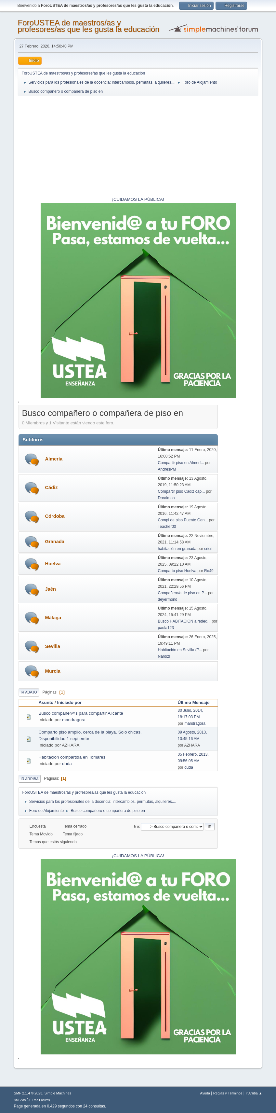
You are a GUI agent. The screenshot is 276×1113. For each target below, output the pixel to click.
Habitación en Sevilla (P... (180, 650)
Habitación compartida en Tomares (71, 757)
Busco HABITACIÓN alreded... (184, 621)
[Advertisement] (138, 147)
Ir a (136, 826)
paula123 (166, 627)
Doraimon (166, 498)
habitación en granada (177, 548)
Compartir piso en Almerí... (181, 462)
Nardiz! (164, 656)
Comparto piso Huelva (178, 571)
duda (67, 763)
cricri (208, 548)
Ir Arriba (29, 779)
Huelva (52, 563)
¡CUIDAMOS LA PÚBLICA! (138, 199)
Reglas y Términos (228, 1093)
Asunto (45, 702)
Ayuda (205, 1093)
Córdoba (54, 516)
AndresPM (167, 469)
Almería (53, 458)
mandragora (73, 719)
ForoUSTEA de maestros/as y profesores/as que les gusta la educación (88, 26)
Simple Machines (58, 1093)
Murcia (52, 671)
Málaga (53, 617)
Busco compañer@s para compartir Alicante (80, 713)
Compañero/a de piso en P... (182, 593)
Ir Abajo (28, 692)
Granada (54, 541)
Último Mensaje (197, 702)
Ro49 (209, 571)
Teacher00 (167, 526)
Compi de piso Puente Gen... (183, 520)
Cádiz (51, 487)
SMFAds (20, 1100)
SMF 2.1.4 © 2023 (28, 1093)
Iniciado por (69, 702)
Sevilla (52, 646)
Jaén (50, 589)
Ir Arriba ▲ (253, 1093)
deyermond (167, 599)
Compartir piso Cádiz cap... (181, 491)
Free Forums (41, 1100)
